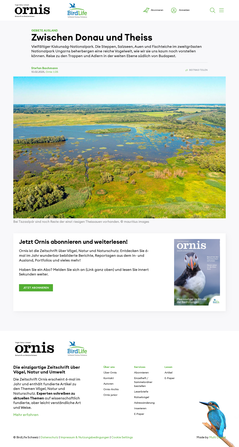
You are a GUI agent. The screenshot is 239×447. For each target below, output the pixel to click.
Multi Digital (217, 437)
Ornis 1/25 (52, 72)
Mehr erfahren (26, 415)
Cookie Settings (122, 437)
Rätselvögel (141, 397)
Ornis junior (110, 395)
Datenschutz (49, 437)
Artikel (168, 372)
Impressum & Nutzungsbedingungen (84, 437)
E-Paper (139, 414)
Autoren (108, 383)
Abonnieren (141, 372)
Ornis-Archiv (111, 389)
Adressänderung (144, 403)
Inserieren (140, 408)
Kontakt (108, 378)
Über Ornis (110, 372)
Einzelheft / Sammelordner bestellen (143, 382)
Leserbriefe (141, 391)
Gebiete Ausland (44, 30)
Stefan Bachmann (44, 68)
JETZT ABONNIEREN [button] (36, 287)
